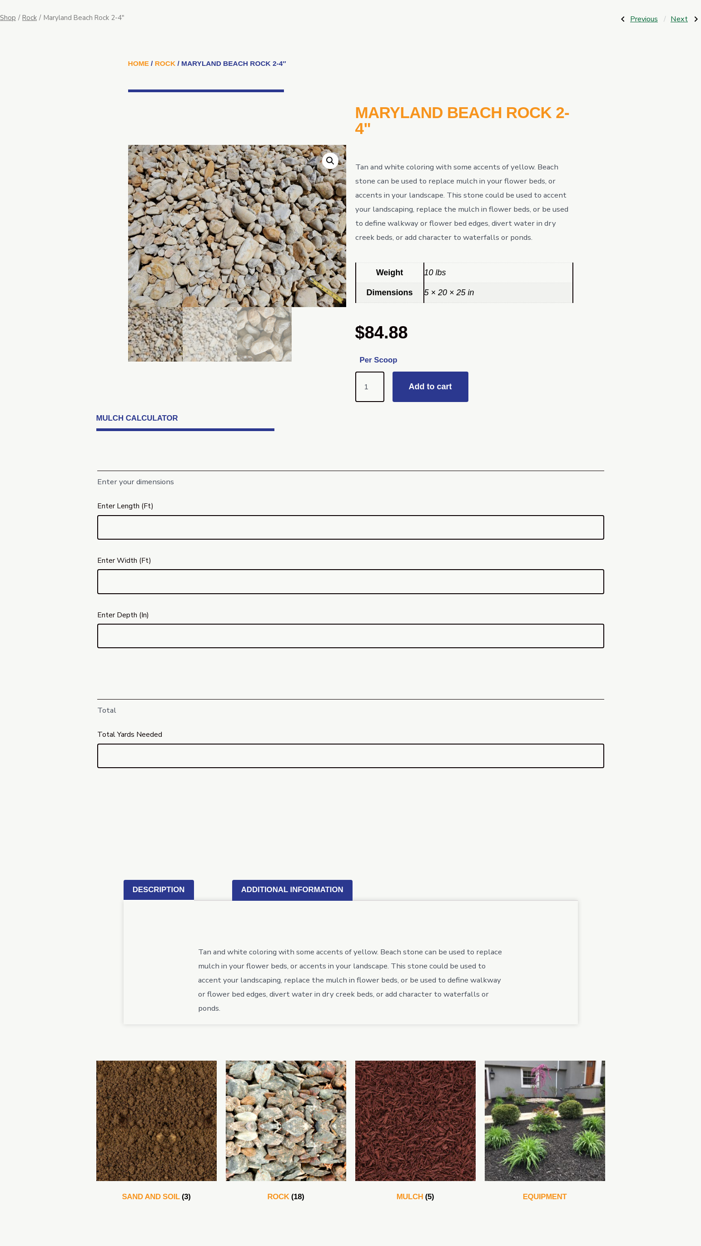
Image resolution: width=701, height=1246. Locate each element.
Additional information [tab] (292, 889)
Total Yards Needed (129, 735)
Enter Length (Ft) (125, 506)
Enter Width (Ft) (124, 561)
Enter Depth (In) (123, 615)
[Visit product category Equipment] (545, 1133)
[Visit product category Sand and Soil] (156, 1133)
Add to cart (430, 386)
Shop (8, 17)
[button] (330, 161)
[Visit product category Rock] (286, 1133)
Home (138, 63)
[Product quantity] (369, 387)
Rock (29, 17)
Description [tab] (159, 889)
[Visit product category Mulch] (415, 1133)
